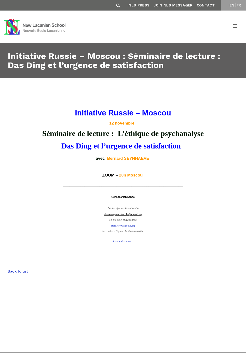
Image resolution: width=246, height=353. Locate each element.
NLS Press (139, 5)
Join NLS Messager (173, 5)
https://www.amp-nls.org (123, 225)
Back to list (18, 271)
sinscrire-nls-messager (123, 241)
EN (231, 5)
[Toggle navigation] (235, 27)
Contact (206, 5)
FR (238, 5)
